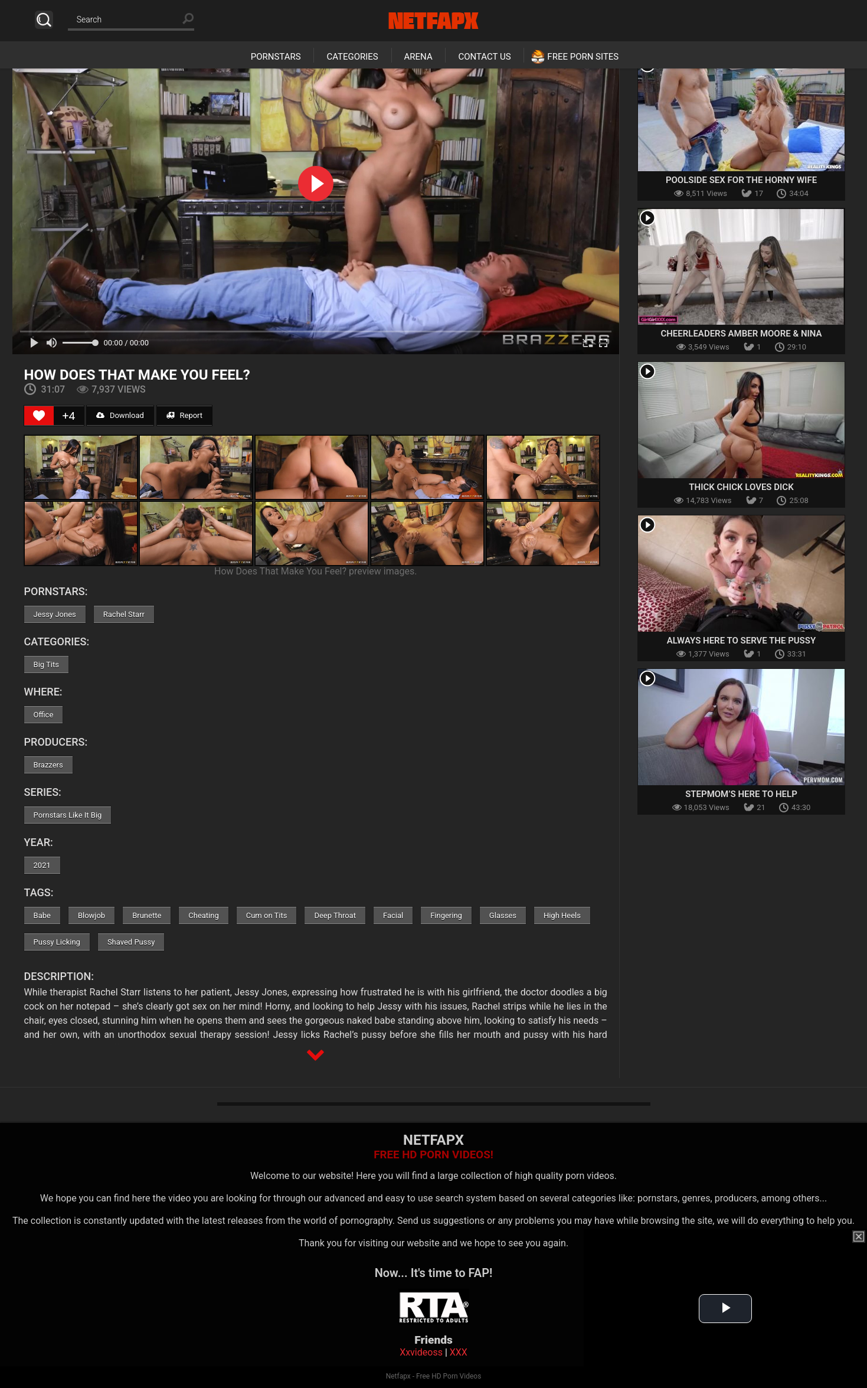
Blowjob (91, 915)
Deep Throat (335, 915)
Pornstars (276, 56)
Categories (352, 56)
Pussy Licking (57, 942)
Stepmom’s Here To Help (741, 794)
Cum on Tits (266, 915)
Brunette (146, 915)
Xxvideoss (421, 1352)
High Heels (562, 915)
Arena (418, 56)
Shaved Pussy (131, 942)
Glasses (502, 915)
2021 (42, 865)
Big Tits (46, 664)
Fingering (446, 915)
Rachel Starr (124, 614)
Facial (393, 915)
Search (44, 20)
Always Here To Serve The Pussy (741, 640)
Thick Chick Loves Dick (741, 487)
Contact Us (484, 56)
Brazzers (48, 764)
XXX (458, 1352)
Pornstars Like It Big (68, 815)
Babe (42, 915)
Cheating (203, 915)
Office (44, 714)
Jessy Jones (55, 614)
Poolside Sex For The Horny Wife (741, 180)
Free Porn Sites (583, 56)
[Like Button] (39, 415)
